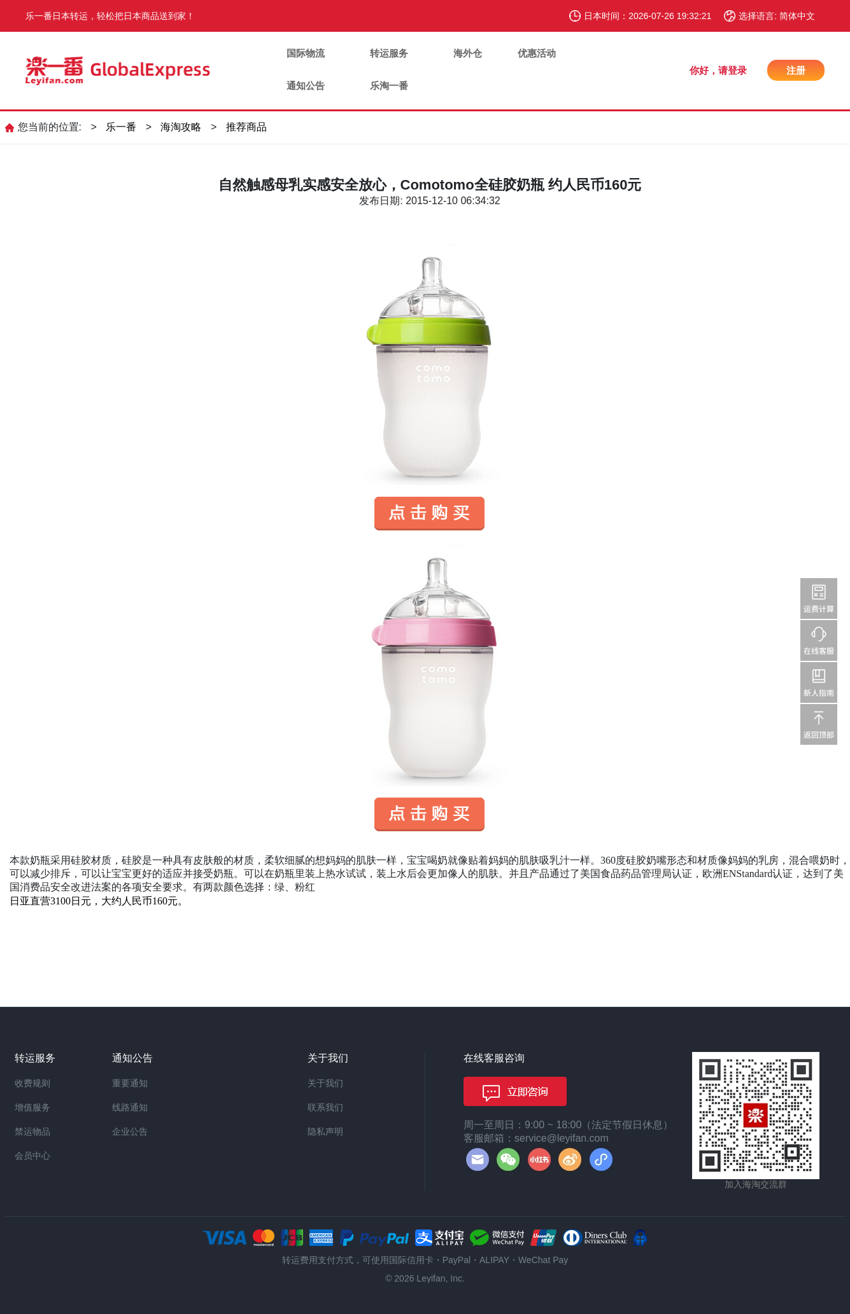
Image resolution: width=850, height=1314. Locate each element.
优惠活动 (537, 53)
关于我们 (325, 1083)
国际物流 (306, 53)
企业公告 (130, 1131)
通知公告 (306, 85)
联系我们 (325, 1107)
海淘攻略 (180, 126)
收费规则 (32, 1083)
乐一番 (121, 126)
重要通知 (130, 1083)
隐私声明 (325, 1131)
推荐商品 (246, 126)
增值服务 (32, 1107)
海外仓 (467, 53)
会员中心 (32, 1156)
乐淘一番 (389, 85)
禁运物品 (32, 1131)
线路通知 (130, 1107)
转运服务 (389, 53)
